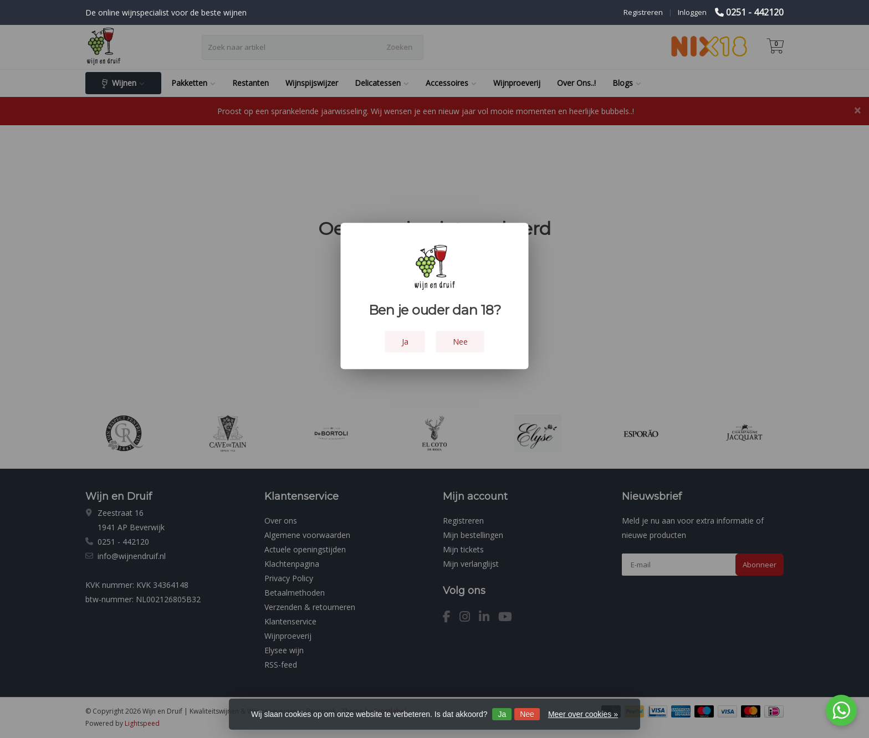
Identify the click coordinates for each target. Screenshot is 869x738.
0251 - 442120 (755, 12)
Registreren (643, 12)
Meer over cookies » (583, 714)
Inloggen (692, 12)
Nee (527, 714)
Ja (502, 714)
